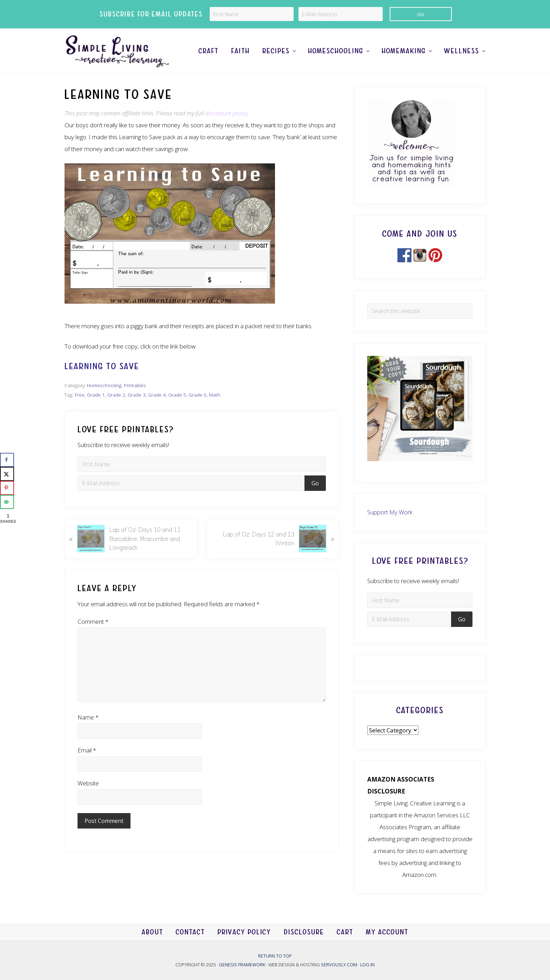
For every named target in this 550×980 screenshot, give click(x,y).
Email (87, 750)
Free (80, 394)
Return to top (275, 956)
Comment (93, 621)
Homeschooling (104, 385)
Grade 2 (116, 394)
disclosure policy (226, 113)
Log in (367, 964)
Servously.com (339, 964)
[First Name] (252, 14)
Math (214, 394)
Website (88, 783)
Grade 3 (137, 394)
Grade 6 (198, 394)
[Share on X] (7, 474)
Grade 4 (157, 394)
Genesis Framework (242, 964)
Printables (135, 385)
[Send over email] (7, 502)
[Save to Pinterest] (7, 488)
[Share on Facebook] (7, 460)
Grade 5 (177, 394)
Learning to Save (102, 366)
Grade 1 (96, 394)
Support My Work (389, 512)
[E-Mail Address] (340, 14)
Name (88, 717)
